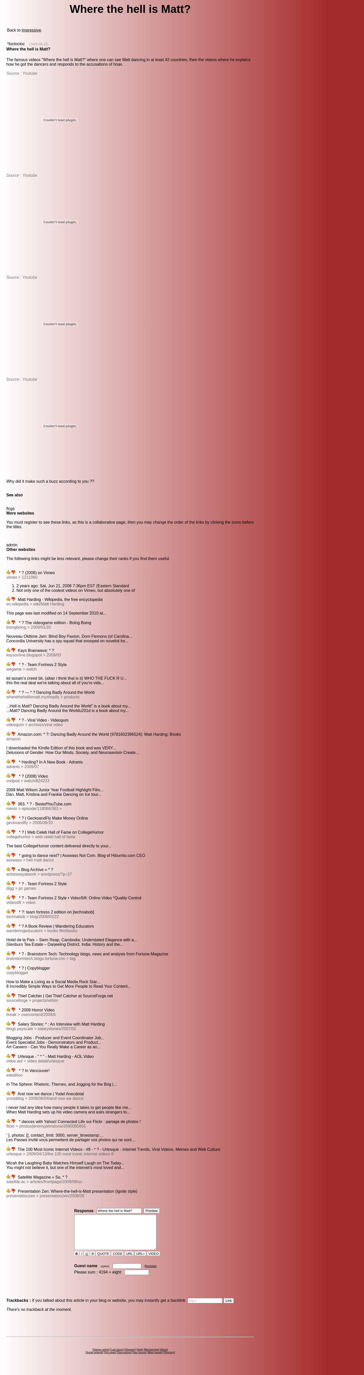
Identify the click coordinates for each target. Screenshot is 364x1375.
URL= (140, 1260)
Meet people (155, 1359)
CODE (117, 1260)
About (164, 1356)
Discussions (124, 1359)
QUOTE (103, 1260)
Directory (169, 1359)
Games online (101, 1356)
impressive (31, 30)
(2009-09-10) (38, 44)
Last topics (117, 1356)
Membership (151, 1356)
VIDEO (153, 1260)
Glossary (130, 1356)
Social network (94, 1359)
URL (129, 1260)
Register (151, 1273)
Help (140, 1356)
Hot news (110, 1359)
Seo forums (139, 1359)
